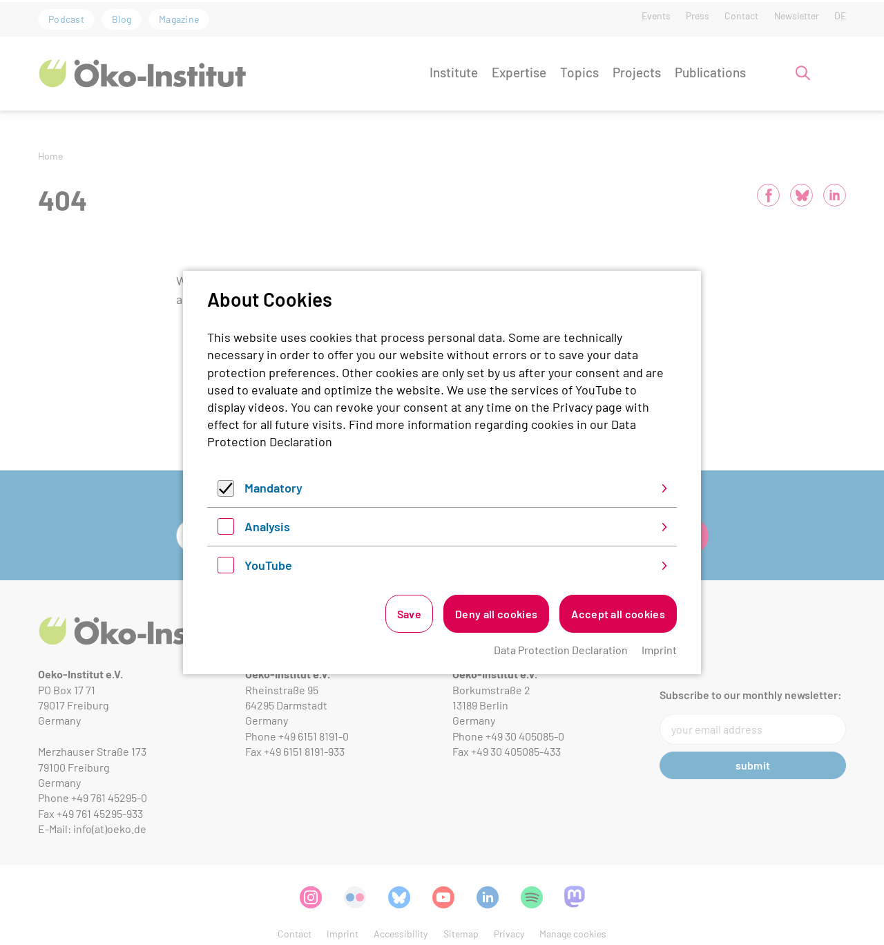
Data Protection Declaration (561, 649)
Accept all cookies (618, 613)
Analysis (267, 526)
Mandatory (273, 487)
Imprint (659, 649)
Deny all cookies (496, 613)
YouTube (268, 565)
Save (409, 613)
